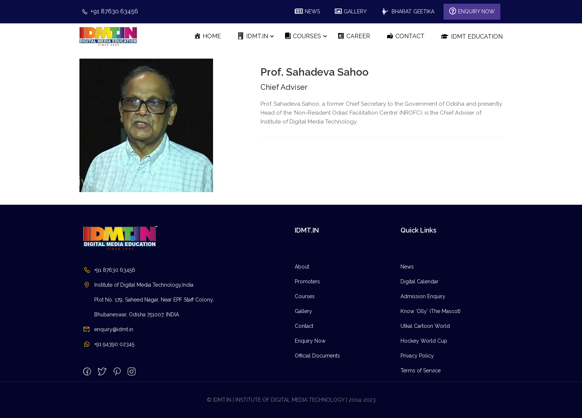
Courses (305, 296)
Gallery (303, 311)
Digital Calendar (419, 281)
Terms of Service (420, 370)
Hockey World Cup (423, 341)
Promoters (307, 281)
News (407, 267)
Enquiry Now (310, 341)
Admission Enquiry (422, 296)
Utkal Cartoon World (425, 326)
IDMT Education (472, 36)
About (302, 267)
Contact (304, 326)
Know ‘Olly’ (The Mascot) (430, 311)
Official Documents (317, 356)
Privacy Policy (417, 356)
